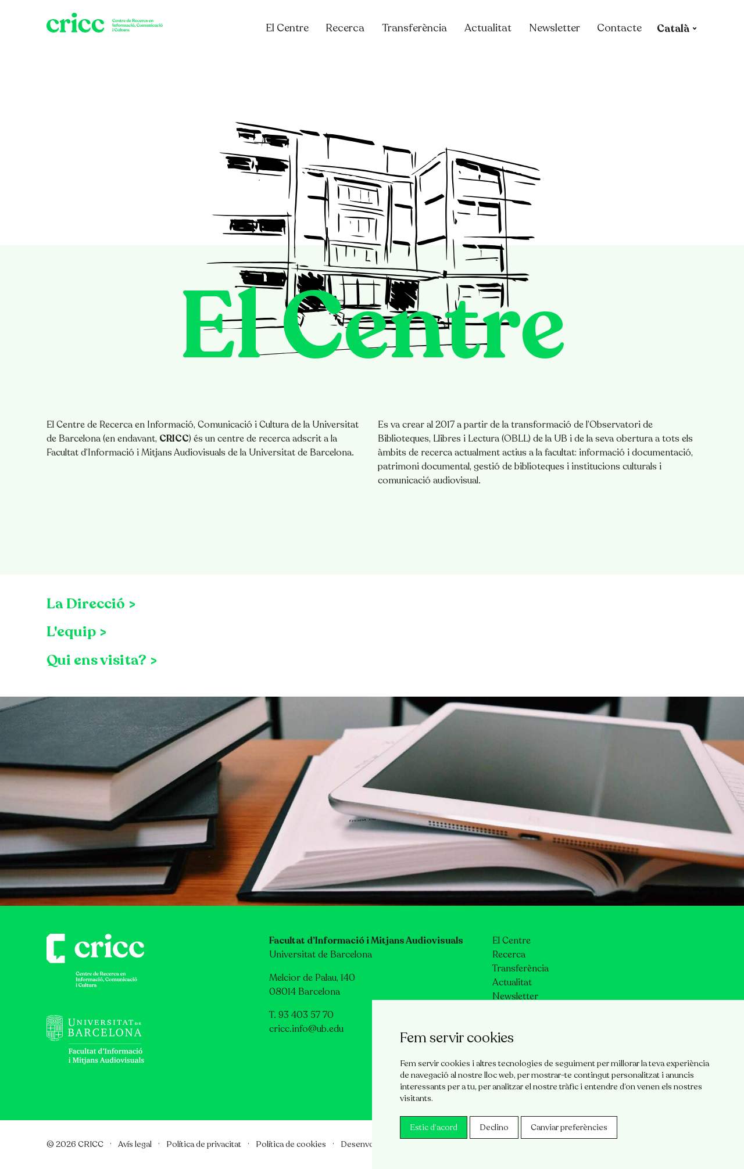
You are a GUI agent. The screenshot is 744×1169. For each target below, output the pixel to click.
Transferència (420, 60)
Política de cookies (291, 1144)
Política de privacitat (203, 1144)
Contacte (625, 60)
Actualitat (493, 60)
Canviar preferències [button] (569, 1127)
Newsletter (560, 60)
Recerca (350, 60)
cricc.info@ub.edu (306, 1029)
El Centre (299, 60)
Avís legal (135, 1144)
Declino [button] (494, 1127)
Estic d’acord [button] (433, 1127)
